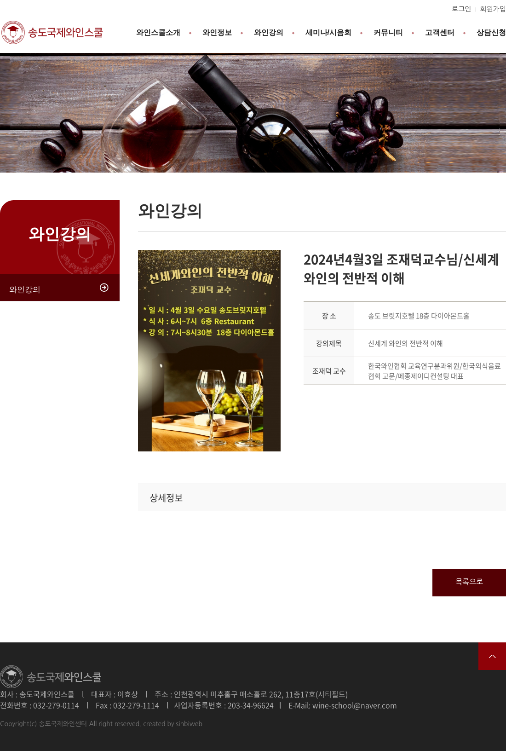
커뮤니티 (388, 32)
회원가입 (493, 9)
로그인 (461, 9)
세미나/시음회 (328, 32)
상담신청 (491, 32)
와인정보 (217, 32)
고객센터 (439, 32)
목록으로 (469, 581)
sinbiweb (189, 724)
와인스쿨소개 (158, 32)
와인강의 (268, 32)
